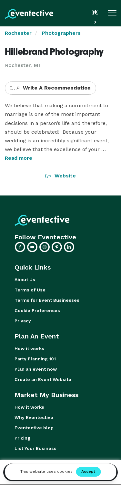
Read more (18, 158)
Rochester (18, 33)
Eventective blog (34, 427)
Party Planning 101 (35, 358)
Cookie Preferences (37, 310)
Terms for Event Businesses (47, 300)
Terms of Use (30, 289)
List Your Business (35, 448)
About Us (25, 279)
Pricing (22, 438)
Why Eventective (34, 417)
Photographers (61, 33)
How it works (29, 348)
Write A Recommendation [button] (50, 88)
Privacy (23, 320)
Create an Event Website (43, 379)
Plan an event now (36, 369)
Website (60, 176)
